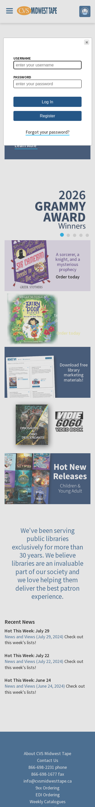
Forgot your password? (47, 132)
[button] (86, 42)
